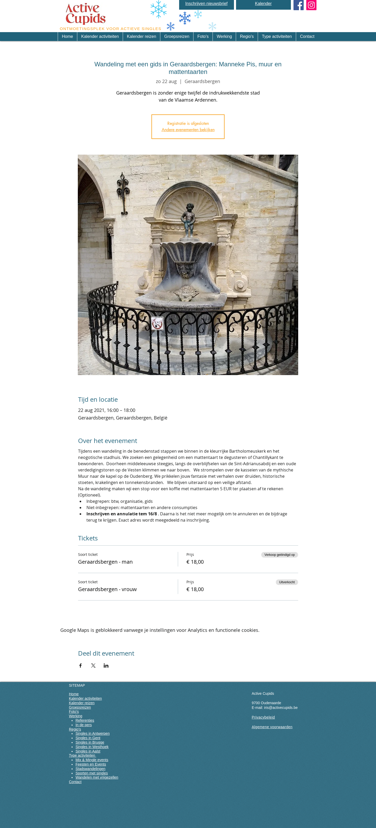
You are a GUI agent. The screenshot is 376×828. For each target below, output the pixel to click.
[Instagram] (311, 5)
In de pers (83, 725)
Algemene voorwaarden (272, 727)
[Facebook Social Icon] (298, 5)
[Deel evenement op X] (93, 665)
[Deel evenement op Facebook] (80, 665)
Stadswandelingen (90, 769)
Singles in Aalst (87, 751)
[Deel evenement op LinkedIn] (106, 665)
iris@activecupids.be (281, 707)
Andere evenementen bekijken (188, 129)
